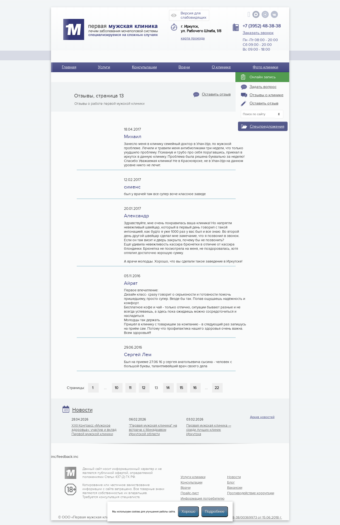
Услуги (104, 67)
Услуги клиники (193, 477)
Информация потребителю (196, 498)
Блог (231, 482)
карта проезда (193, 38)
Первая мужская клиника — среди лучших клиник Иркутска (208, 429)
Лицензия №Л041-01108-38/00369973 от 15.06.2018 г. (239, 517)
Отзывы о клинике (267, 95)
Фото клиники (265, 67)
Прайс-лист (190, 493)
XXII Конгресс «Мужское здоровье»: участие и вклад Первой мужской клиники (94, 429)
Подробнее (214, 511)
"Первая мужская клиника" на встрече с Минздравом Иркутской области (153, 429)
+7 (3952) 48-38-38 (262, 26)
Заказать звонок (258, 33)
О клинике (221, 67)
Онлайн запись (263, 77)
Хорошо (189, 511)
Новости (82, 410)
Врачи (184, 67)
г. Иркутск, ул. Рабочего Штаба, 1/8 (201, 28)
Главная (69, 67)
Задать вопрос (263, 86)
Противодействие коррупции (242, 493)
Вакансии (234, 488)
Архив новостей (262, 417)
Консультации (144, 67)
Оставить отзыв (216, 94)
